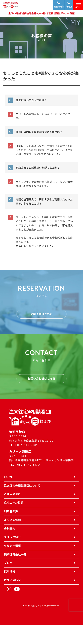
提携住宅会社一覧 (15, 554)
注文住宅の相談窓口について (22, 485)
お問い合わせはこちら (41, 378)
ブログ (8, 563)
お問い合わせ (12, 580)
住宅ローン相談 (13, 502)
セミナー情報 (12, 545)
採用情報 (9, 571)
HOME (8, 477)
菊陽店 (69, 6)
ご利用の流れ (12, 494)
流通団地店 (59, 6)
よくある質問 (12, 520)
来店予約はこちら (41, 314)
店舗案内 (9, 528)
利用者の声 (11, 511)
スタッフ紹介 (12, 537)
